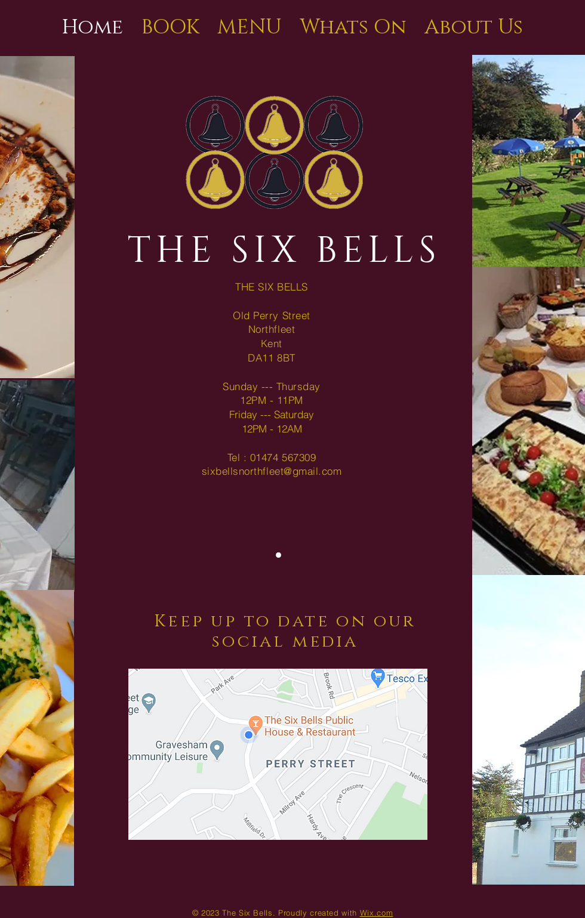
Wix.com (376, 912)
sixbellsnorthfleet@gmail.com (271, 471)
